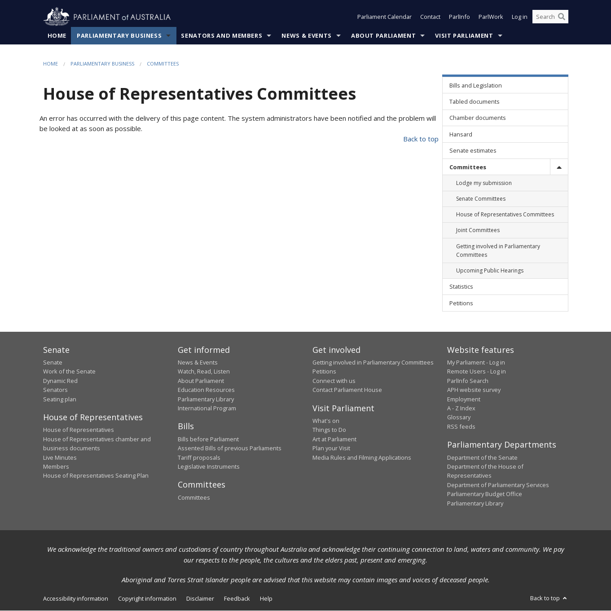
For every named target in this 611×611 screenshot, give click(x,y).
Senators (55, 390)
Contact (430, 17)
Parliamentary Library (206, 399)
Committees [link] (467, 167)
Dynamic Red (60, 381)
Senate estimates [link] (473, 151)
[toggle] (559, 167)
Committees (163, 63)
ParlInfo (459, 17)
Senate (52, 362)
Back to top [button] (549, 598)
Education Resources (206, 390)
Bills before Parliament (208, 439)
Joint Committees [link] (478, 230)
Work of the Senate (69, 372)
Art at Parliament (334, 439)
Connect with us (334, 381)
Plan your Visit (331, 448)
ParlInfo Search (467, 381)
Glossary (458, 417)
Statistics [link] (461, 287)
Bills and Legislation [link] (475, 85)
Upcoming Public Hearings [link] (489, 270)
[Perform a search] (561, 17)
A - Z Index (461, 408)
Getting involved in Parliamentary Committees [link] (498, 250)
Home (57, 35)
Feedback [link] (237, 598)
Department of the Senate (482, 457)
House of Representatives (78, 430)
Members (56, 466)
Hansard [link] (460, 134)
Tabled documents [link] (474, 101)
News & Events (306, 35)
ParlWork (491, 17)
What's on (325, 421)
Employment (463, 399)
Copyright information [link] (147, 598)
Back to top (421, 139)
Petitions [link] (461, 303)
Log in (519, 17)
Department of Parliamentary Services (498, 485)
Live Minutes (60, 457)
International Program (207, 408)
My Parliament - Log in (476, 362)
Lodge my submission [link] (484, 183)
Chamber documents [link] (477, 118)
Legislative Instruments (209, 466)
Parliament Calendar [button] (384, 17)
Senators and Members (221, 35)
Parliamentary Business (119, 35)
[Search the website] (550, 17)
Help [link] (266, 598)
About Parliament (383, 35)
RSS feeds (461, 426)
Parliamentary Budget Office (484, 494)
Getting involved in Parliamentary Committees (373, 362)
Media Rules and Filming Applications (361, 457)
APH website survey (474, 390)
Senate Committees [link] (481, 199)
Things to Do (329, 430)
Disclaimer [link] (200, 598)
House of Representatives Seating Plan (96, 476)
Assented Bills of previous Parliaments (229, 448)
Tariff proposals (199, 457)
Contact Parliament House (347, 390)
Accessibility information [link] (75, 598)
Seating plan (59, 399)
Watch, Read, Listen (204, 372)
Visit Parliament (464, 35)
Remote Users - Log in (476, 372)
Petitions (324, 372)
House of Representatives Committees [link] (505, 215)
